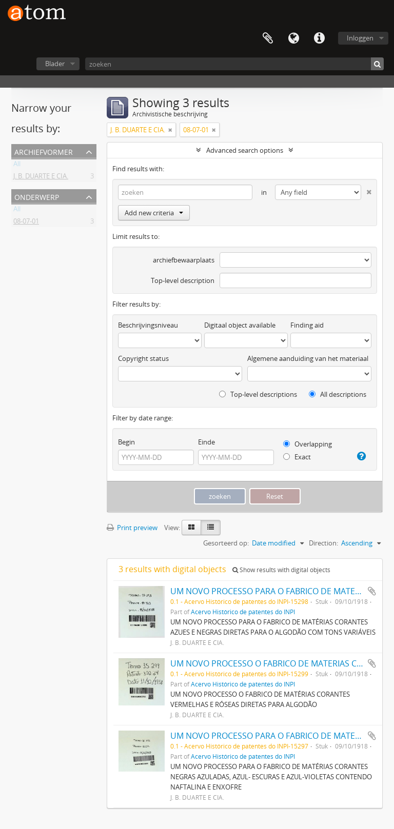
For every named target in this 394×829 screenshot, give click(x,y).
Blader (55, 63)
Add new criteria (154, 212)
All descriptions (337, 394)
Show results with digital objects (281, 569)
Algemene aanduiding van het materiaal (307, 358)
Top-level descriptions (258, 394)
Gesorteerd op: (226, 543)
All (17, 165)
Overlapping (307, 444)
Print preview (132, 527)
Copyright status (143, 358)
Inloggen (360, 38)
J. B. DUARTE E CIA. (40, 178)
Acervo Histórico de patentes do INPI (243, 612)
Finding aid (307, 325)
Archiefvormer (43, 151)
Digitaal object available (239, 325)
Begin (126, 442)
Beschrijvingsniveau (148, 325)
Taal (293, 38)
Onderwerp (36, 196)
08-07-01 (26, 223)
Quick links (319, 38)
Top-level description (182, 280)
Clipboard (268, 38)
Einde (206, 442)
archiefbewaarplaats (183, 260)
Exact (297, 456)
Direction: (323, 543)
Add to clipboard (372, 591)
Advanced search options (244, 150)
